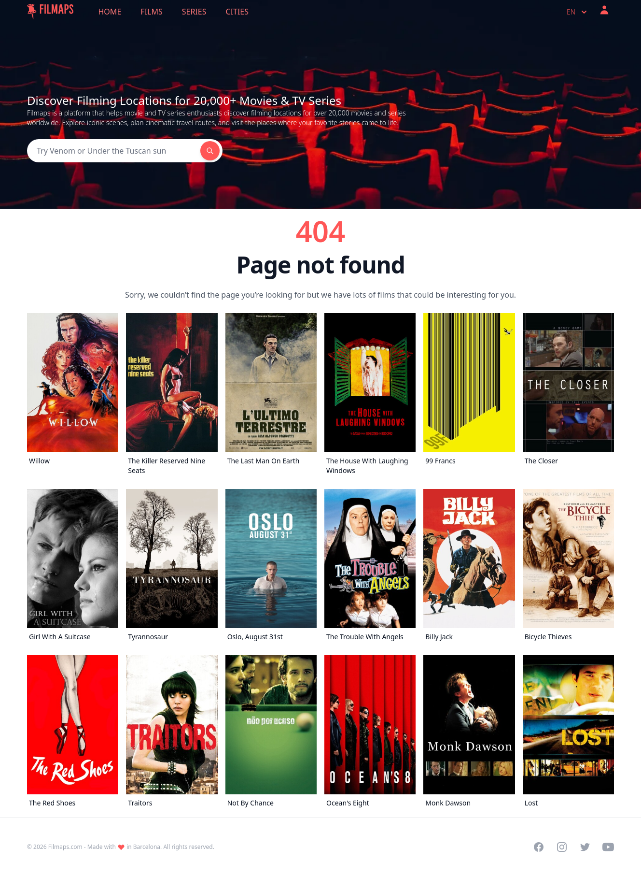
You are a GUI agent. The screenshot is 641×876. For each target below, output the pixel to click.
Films (151, 11)
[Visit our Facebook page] (538, 847)
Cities (237, 11)
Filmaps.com (65, 847)
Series (194, 11)
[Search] (113, 150)
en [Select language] (578, 12)
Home (110, 11)
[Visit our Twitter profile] (585, 847)
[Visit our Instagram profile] (562, 847)
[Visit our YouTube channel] (608, 847)
